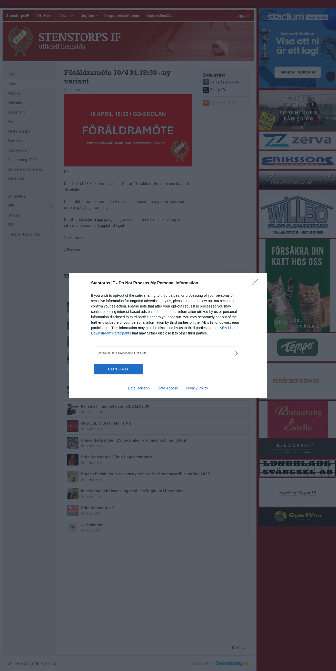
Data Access (168, 388)
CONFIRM (118, 369)
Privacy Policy (197, 388)
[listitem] (168, 353)
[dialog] (168, 335)
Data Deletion (139, 388)
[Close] (257, 283)
